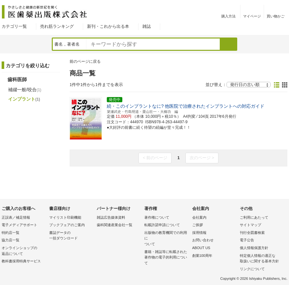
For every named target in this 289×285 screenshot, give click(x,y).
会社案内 (199, 217)
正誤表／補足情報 (16, 217)
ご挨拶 (197, 225)
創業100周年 (202, 256)
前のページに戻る (85, 61)
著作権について (156, 217)
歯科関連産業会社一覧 (114, 225)
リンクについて (252, 269)
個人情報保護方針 (254, 248)
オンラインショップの (24, 251)
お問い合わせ (203, 240)
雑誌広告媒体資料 (111, 217)
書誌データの (71, 236)
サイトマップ (250, 225)
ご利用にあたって (254, 217)
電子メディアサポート (19, 225)
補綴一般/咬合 (24, 89)
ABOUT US (201, 248)
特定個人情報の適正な (262, 259)
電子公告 (247, 240)
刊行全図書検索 (252, 233)
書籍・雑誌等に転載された (166, 258)
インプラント (24, 99)
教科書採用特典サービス (21, 261)
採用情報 (199, 233)
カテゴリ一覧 (14, 26)
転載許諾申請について (162, 225)
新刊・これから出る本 (108, 26)
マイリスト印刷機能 (65, 217)
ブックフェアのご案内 (67, 225)
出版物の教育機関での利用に (166, 239)
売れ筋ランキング (57, 26)
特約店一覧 (10, 233)
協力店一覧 (10, 240)
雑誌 (146, 26)
